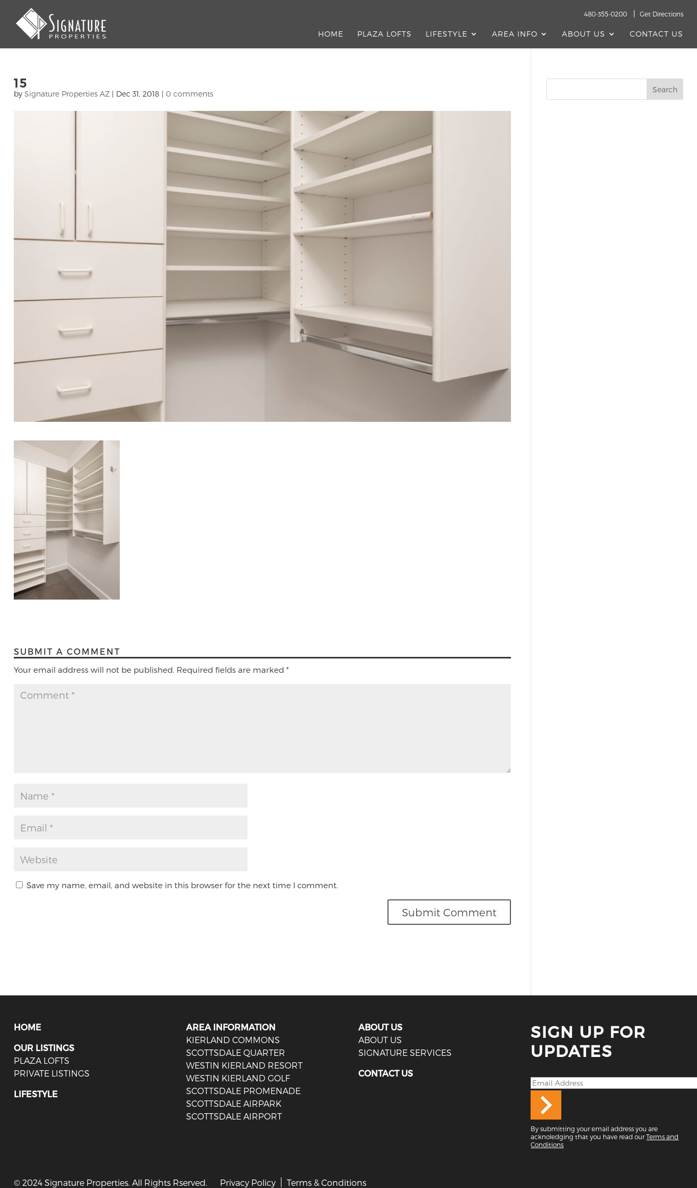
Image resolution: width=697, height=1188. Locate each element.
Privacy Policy (248, 1182)
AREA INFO (514, 34)
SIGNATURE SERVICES (405, 1052)
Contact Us (656, 34)
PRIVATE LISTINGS (52, 1073)
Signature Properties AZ (67, 93)
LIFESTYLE (36, 1094)
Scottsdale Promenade (243, 1091)
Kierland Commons (233, 1040)
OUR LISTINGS (44, 1048)
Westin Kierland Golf (238, 1078)
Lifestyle (446, 34)
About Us (583, 34)
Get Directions (661, 14)
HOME (27, 1027)
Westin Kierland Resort (244, 1065)
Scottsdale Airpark (233, 1103)
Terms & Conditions (326, 1182)
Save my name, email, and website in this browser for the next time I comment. (182, 885)
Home (330, 34)
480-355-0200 (605, 14)
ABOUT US (380, 1027)
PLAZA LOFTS (41, 1060)
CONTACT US (385, 1073)
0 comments (189, 93)
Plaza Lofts (384, 34)
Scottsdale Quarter (235, 1052)
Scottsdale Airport (234, 1116)
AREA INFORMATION (231, 1027)
